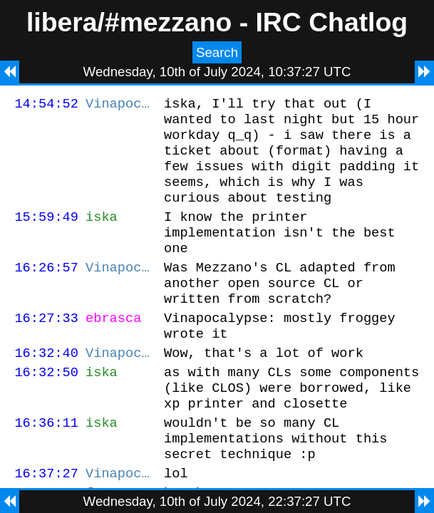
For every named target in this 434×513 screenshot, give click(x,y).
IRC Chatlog (331, 22)
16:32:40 (46, 386)
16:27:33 (46, 347)
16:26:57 (46, 290)
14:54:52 (46, 105)
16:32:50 (46, 408)
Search (217, 52)
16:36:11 (46, 465)
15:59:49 (46, 233)
